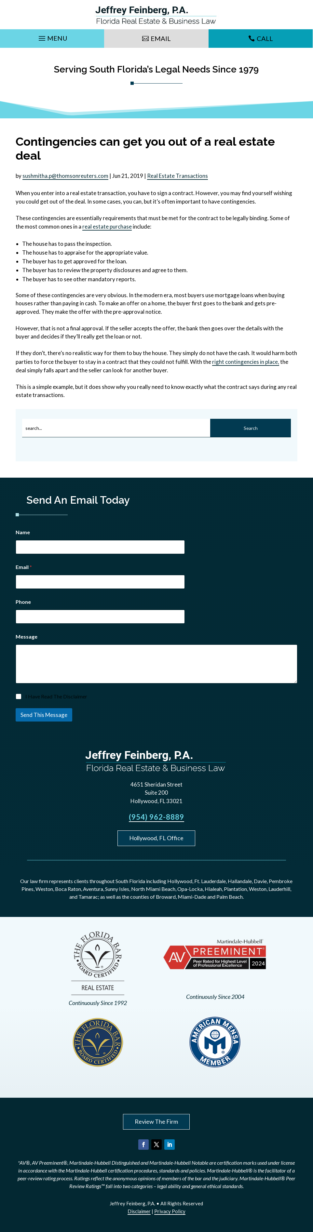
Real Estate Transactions (177, 175)
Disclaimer (139, 1211)
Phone (23, 602)
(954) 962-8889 (156, 817)
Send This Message (43, 714)
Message (26, 636)
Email (161, 38)
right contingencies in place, (245, 361)
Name (23, 532)
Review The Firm (156, 1121)
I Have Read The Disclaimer (56, 696)
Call (265, 38)
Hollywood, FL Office (156, 837)
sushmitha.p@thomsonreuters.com (65, 175)
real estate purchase (107, 226)
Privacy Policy (169, 1211)
